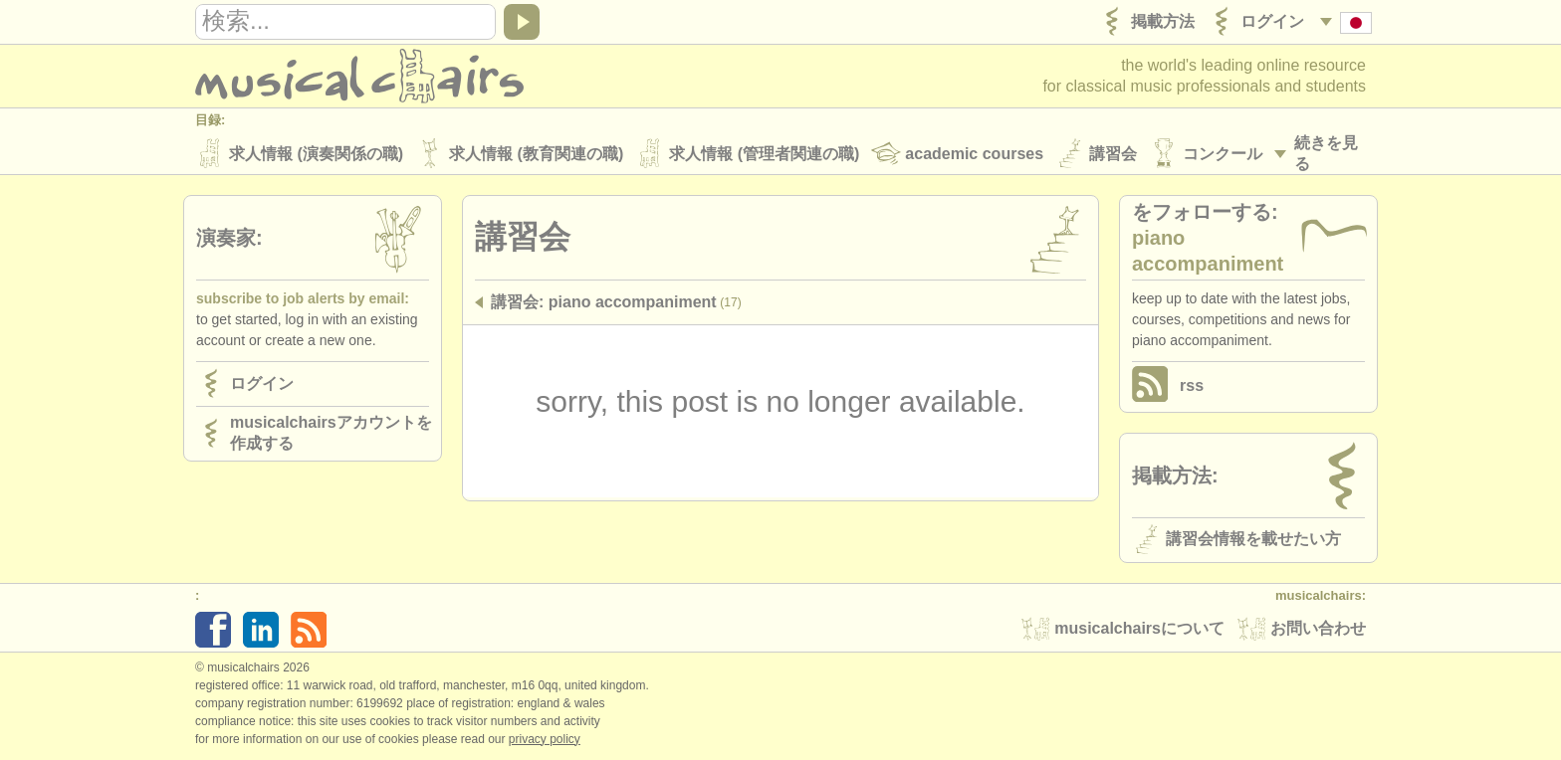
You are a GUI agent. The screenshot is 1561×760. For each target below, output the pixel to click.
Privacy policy (544, 739)
